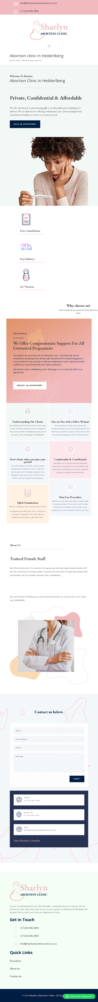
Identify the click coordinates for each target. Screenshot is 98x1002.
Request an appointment (30, 385)
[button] (79, 996)
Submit (77, 779)
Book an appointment (25, 124)
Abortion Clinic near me (31, 60)
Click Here (18, 171)
